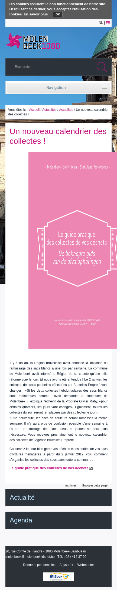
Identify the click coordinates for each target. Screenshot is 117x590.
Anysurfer (66, 565)
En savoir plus (36, 14)
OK (58, 14)
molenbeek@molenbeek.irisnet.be (30, 557)
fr (108, 23)
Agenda (21, 520)
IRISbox (58, 576)
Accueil (34, 110)
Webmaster (85, 565)
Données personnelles (39, 565)
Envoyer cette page (95, 485)
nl (101, 23)
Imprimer (70, 485)
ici (91, 468)
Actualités (49, 110)
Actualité (22, 497)
